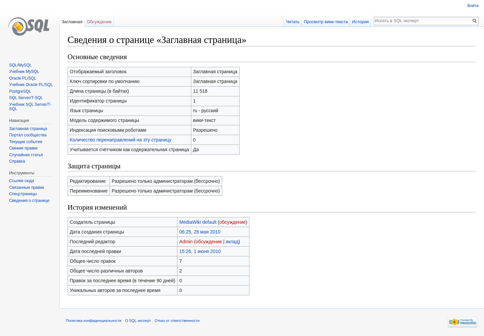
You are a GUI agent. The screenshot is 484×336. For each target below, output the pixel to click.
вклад (232, 241)
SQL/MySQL (20, 65)
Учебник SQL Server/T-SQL (30, 107)
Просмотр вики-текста (326, 21)
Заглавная (72, 21)
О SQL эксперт (138, 321)
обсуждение (232, 222)
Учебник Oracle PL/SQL (31, 84)
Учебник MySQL (24, 71)
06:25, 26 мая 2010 (199, 232)
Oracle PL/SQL (22, 78)
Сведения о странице (29, 200)
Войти (473, 5)
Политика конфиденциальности (93, 321)
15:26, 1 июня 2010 (200, 251)
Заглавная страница (28, 128)
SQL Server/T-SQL (26, 97)
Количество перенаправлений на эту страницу (120, 139)
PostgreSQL (20, 91)
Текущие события (25, 141)
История (360, 21)
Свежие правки (23, 148)
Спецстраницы (23, 194)
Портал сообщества (27, 135)
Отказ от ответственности (177, 321)
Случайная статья (26, 155)
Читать (292, 21)
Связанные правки (26, 187)
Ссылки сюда (21, 180)
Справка (17, 161)
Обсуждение (99, 21)
